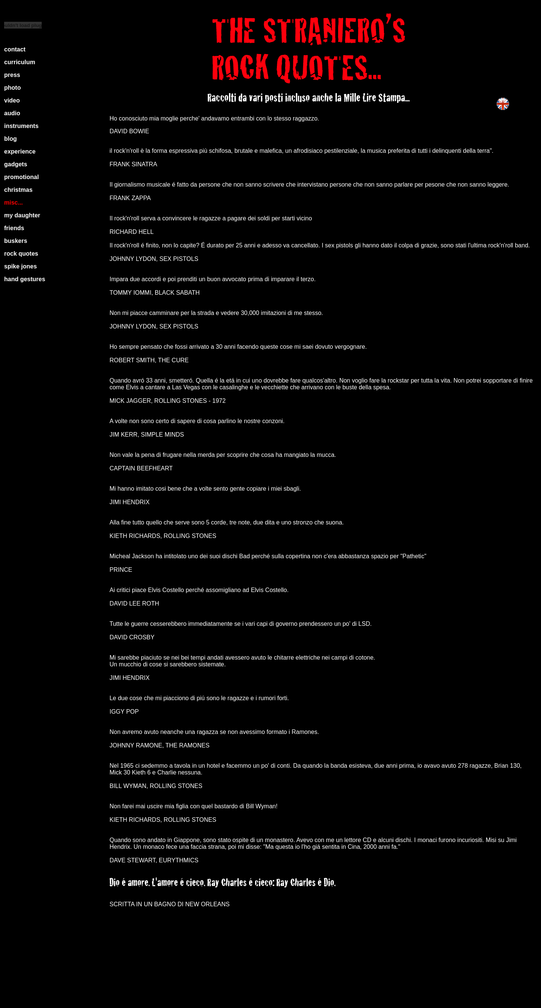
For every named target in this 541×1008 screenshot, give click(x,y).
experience (20, 151)
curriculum (19, 62)
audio (12, 113)
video (12, 100)
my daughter (22, 215)
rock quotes (21, 253)
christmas (18, 190)
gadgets (15, 164)
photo (12, 87)
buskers (15, 241)
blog (10, 139)
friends (14, 228)
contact (15, 49)
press (12, 75)
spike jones (20, 266)
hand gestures (24, 279)
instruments (21, 126)
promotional (21, 177)
